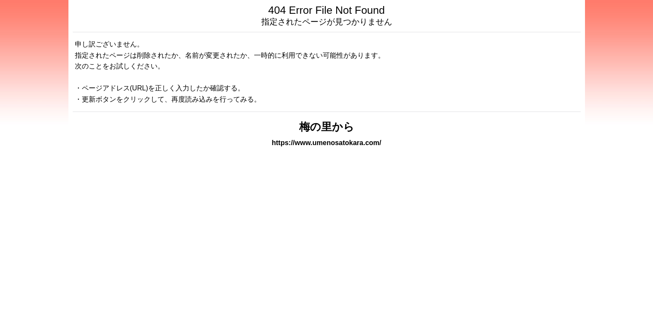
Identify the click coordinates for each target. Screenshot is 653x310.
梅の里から (326, 127)
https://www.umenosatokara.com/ (326, 142)
